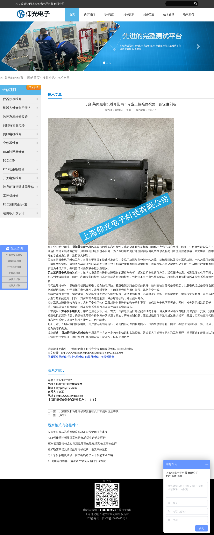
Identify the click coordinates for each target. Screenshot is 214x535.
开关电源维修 (12, 178)
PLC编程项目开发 (15, 204)
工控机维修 (10, 195)
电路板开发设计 (14, 213)
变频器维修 (10, 143)
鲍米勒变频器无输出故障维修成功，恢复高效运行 (78, 449)
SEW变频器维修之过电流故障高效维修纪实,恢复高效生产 (82, 443)
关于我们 (89, 14)
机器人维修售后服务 (17, 107)
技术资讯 (168, 14)
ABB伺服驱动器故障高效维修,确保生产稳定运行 (77, 437)
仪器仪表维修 (12, 99)
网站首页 (33, 77)
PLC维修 (9, 160)
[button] (16, 46)
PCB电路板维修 (13, 169)
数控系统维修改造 (15, 116)
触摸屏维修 (92, 356)
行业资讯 (48, 77)
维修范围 (148, 14)
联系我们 (188, 14)
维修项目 (109, 14)
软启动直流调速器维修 (18, 186)
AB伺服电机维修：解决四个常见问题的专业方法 (77, 461)
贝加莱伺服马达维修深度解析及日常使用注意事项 (88, 411)
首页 (72, 14)
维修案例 (129, 14)
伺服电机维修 (12, 134)
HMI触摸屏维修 (14, 151)
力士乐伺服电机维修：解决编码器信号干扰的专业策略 (80, 455)
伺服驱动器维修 (14, 125)
